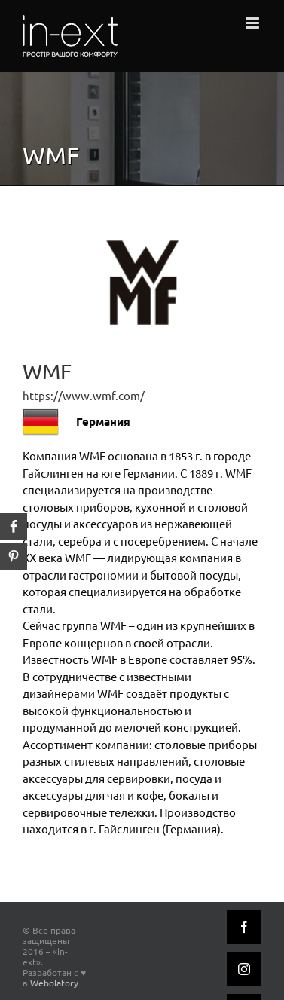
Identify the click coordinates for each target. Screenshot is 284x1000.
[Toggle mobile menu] (253, 23)
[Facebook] (244, 927)
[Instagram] (244, 969)
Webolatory (54, 983)
